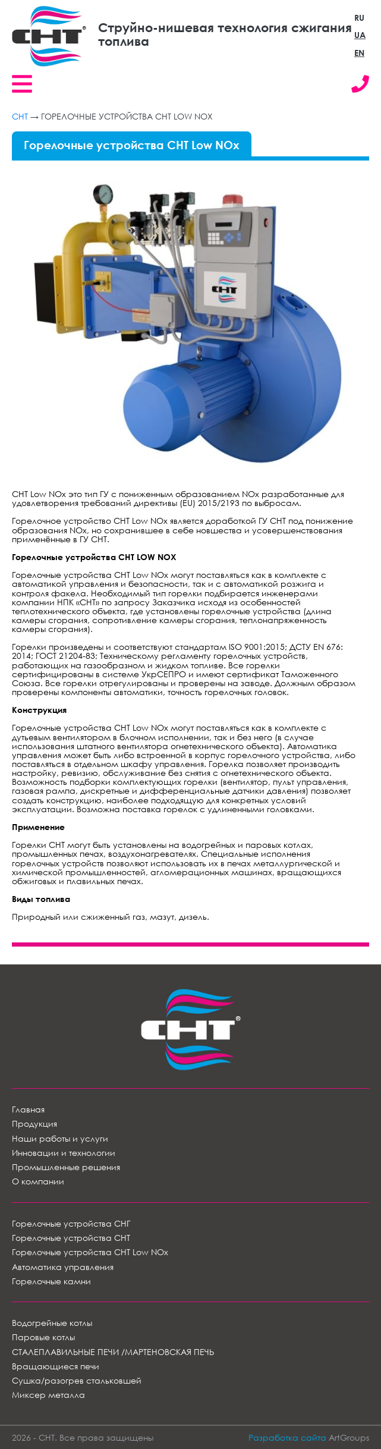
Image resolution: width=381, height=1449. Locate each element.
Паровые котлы (43, 1337)
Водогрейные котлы (52, 1323)
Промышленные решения (66, 1167)
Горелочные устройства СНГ (71, 1223)
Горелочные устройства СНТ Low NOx (90, 1252)
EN (359, 53)
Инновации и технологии (63, 1153)
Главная (28, 1109)
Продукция (34, 1123)
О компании (38, 1181)
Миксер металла (48, 1395)
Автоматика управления (63, 1267)
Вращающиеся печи (55, 1366)
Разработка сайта (287, 1437)
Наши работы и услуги (60, 1138)
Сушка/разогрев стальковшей (76, 1380)
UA (360, 35)
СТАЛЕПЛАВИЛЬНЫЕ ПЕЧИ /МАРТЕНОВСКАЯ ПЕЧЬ (113, 1352)
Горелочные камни (51, 1281)
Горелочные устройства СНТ (71, 1238)
